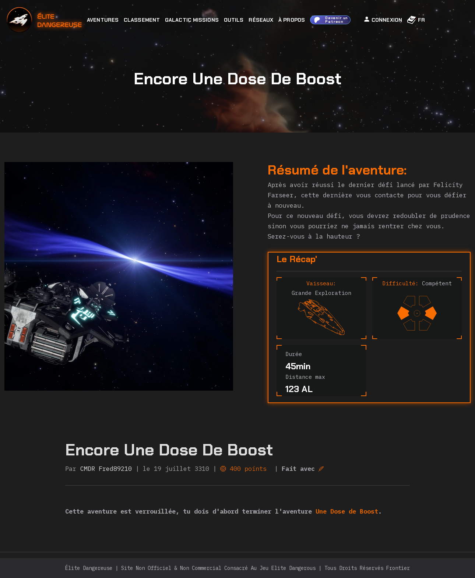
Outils (234, 20)
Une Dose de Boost (347, 511)
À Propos (291, 20)
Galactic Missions (192, 20)
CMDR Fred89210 (106, 469)
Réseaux (261, 20)
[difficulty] (417, 314)
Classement (142, 20)
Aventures (103, 20)
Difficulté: (400, 283)
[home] (64, 20)
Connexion (382, 19)
